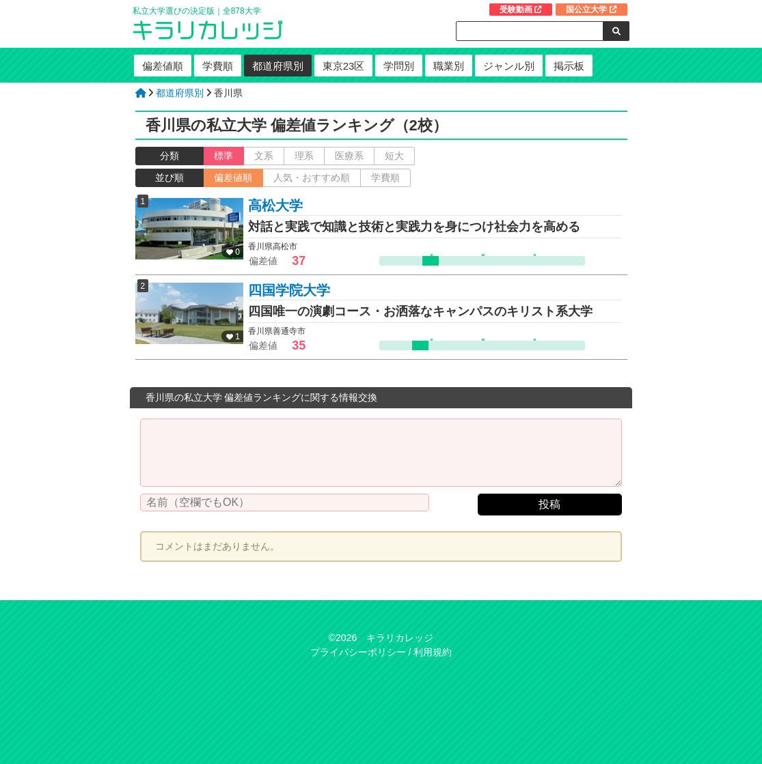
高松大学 (275, 205)
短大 (394, 155)
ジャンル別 (508, 66)
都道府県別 (277, 66)
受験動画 (521, 9)
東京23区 (344, 66)
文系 (263, 155)
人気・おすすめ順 (311, 177)
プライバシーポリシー (358, 652)
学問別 (398, 66)
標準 (223, 155)
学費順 (217, 66)
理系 (304, 155)
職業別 (448, 66)
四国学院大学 (289, 290)
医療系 (349, 155)
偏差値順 (162, 66)
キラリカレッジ (399, 637)
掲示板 (569, 66)
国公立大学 (591, 9)
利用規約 (432, 652)
